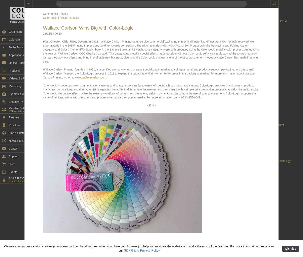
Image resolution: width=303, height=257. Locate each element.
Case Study (256, 77)
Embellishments (259, 204)
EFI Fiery (255, 196)
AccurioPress (257, 25)
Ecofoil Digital (257, 189)
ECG (252, 181)
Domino (254, 157)
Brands (253, 61)
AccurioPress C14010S (263, 29)
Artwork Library (258, 41)
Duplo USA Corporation (263, 169)
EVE (252, 212)
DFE (252, 133)
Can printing (256, 69)
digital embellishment (262, 141)
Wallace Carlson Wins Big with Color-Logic (113, 28)
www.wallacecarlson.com (206, 81)
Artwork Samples (259, 45)
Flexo (252, 236)
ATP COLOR (257, 49)
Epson (253, 208)
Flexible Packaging (261, 232)
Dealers (254, 121)
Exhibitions (256, 216)
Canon (253, 73)
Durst (252, 173)
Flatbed (254, 228)
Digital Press (257, 145)
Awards (253, 53)
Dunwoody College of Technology (270, 161)
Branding (254, 57)
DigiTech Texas (258, 153)
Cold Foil (254, 85)
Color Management (261, 93)
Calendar (255, 65)
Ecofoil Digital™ (259, 192)
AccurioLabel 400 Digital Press (268, 21)
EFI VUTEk (256, 200)
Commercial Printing (261, 101)
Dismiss (290, 248)
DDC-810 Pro (257, 117)
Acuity (253, 33)
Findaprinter (256, 224)
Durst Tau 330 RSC (261, 177)
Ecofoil (253, 185)
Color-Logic (256, 97)
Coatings (254, 81)
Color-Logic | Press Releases (86, 17)
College (254, 89)
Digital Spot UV (258, 149)
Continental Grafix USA (263, 109)
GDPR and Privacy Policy (142, 250)
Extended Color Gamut (263, 220)
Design (253, 129)
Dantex (253, 113)
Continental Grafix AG (262, 105)
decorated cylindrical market (266, 125)
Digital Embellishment (262, 137)
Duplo (253, 165)
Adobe (253, 37)
